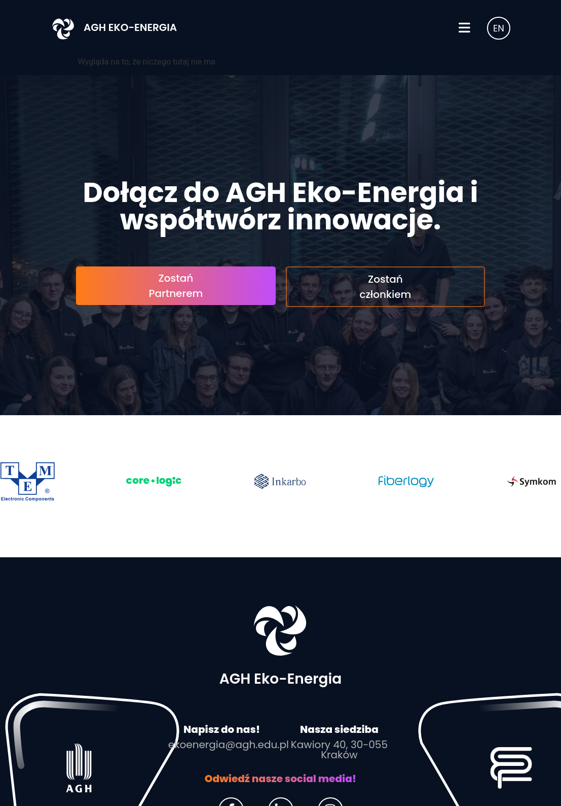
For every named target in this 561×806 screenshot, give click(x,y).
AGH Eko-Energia (130, 27)
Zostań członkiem (385, 286)
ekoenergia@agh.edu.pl (228, 744)
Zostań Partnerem (176, 285)
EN (498, 28)
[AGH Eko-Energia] (63, 28)
